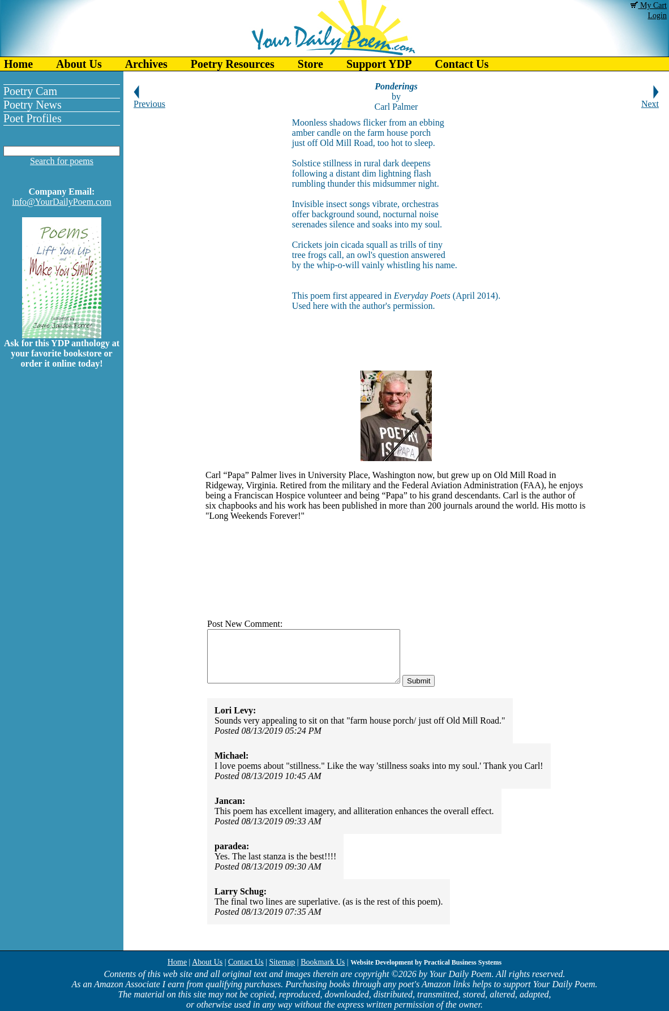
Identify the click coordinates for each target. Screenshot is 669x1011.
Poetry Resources (233, 64)
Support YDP (378, 64)
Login (657, 15)
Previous (149, 100)
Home (18, 64)
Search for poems (61, 161)
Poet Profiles (32, 118)
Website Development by (425, 962)
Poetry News (32, 104)
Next (650, 100)
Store (310, 64)
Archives (146, 64)
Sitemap (282, 962)
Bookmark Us (323, 962)
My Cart (649, 5)
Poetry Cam (30, 91)
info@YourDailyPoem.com (61, 201)
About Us (79, 64)
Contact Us (461, 64)
